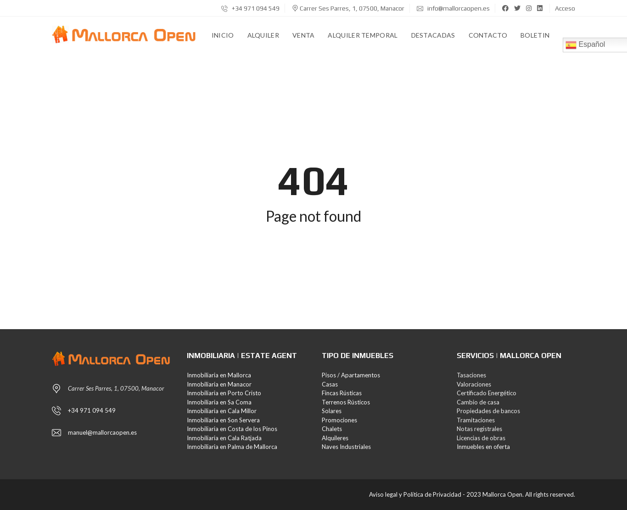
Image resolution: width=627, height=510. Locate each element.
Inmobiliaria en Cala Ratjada (224, 438)
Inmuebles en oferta (483, 446)
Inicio (223, 35)
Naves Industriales (346, 446)
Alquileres (335, 438)
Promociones (339, 420)
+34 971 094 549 (250, 8)
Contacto (488, 35)
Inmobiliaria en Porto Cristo (224, 393)
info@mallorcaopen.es (453, 8)
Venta (303, 35)
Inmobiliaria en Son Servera (223, 420)
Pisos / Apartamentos (351, 375)
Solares (331, 411)
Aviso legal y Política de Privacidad (415, 494)
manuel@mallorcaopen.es (102, 432)
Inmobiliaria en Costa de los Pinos (232, 428)
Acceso (565, 8)
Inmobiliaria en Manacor (219, 384)
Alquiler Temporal (362, 35)
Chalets (332, 428)
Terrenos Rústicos (346, 402)
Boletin (535, 35)
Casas (330, 384)
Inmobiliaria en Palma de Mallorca (232, 446)
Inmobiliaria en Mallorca (219, 375)
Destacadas (433, 35)
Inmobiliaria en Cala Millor (222, 411)
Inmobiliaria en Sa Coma (219, 402)
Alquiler (263, 35)
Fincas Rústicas (342, 393)
